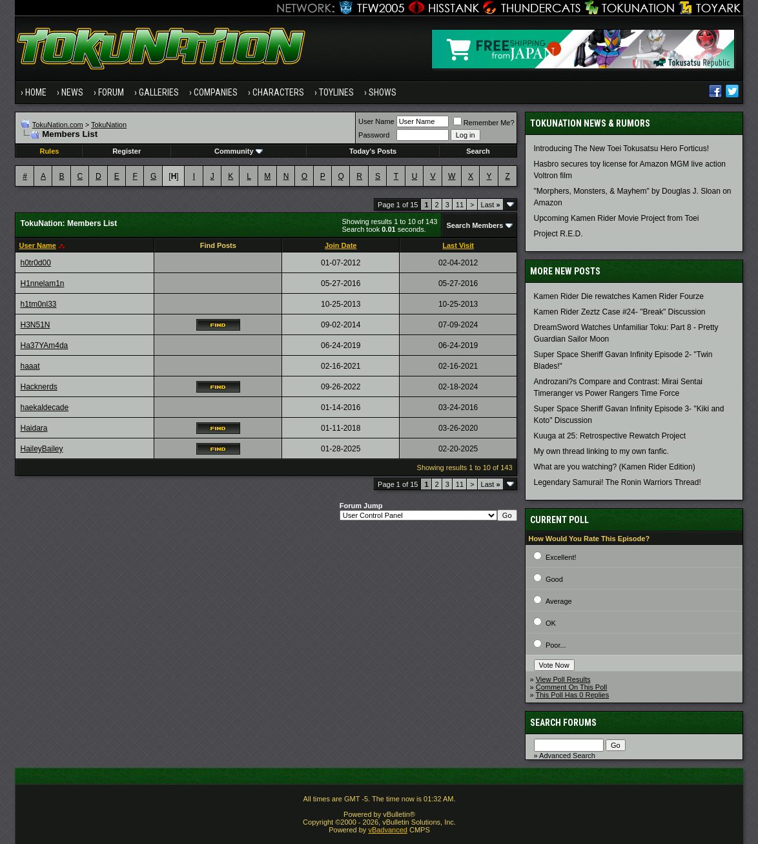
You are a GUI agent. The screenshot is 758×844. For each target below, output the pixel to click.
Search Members (474, 225)
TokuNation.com (57, 125)
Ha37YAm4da (44, 345)
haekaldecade (44, 407)
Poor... (556, 645)
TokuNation (109, 125)
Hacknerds (38, 386)
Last (490, 205)
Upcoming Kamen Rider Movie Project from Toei (616, 218)
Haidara (33, 428)
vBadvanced (387, 830)
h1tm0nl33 (38, 304)
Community (238, 151)
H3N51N (35, 324)
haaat (29, 366)
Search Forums (563, 722)
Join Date (341, 245)
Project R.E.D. (558, 233)
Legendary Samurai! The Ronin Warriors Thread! (617, 482)
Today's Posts (372, 151)
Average (559, 601)
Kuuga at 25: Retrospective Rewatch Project (610, 435)
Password (373, 135)
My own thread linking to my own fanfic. (601, 451)
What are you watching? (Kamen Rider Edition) (614, 466)
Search (478, 151)
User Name (376, 121)
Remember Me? (484, 123)
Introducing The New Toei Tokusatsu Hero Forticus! (621, 148)
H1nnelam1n (42, 283)
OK (551, 623)
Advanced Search (567, 755)
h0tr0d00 (35, 262)
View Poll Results (563, 679)
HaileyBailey (41, 448)
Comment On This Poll (571, 687)
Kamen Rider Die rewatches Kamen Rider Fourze (619, 296)
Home (35, 92)
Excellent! (561, 557)
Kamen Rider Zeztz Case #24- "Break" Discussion (620, 311)
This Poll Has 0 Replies (572, 695)
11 (460, 205)
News (72, 92)
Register (126, 151)
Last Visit (458, 245)
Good (554, 579)
